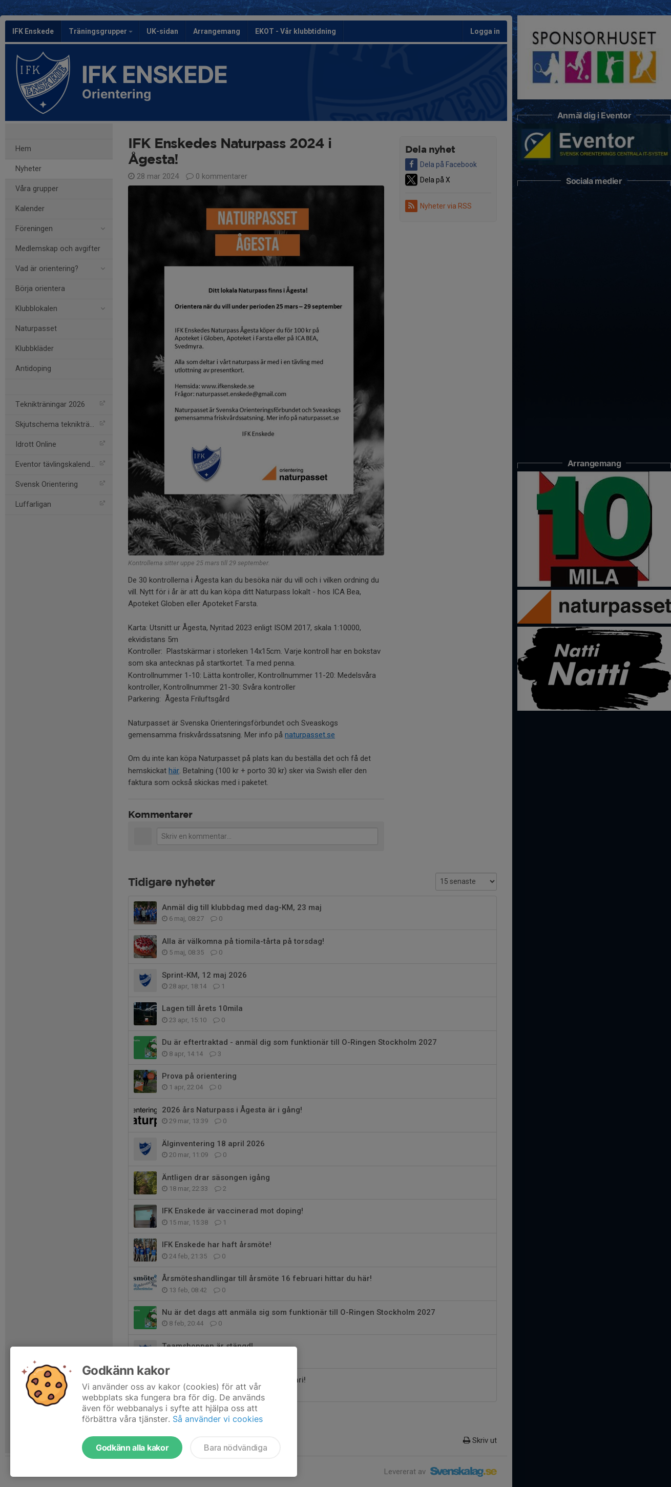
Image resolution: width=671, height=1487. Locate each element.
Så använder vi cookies (218, 1419)
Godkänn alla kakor (132, 1447)
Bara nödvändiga (235, 1447)
